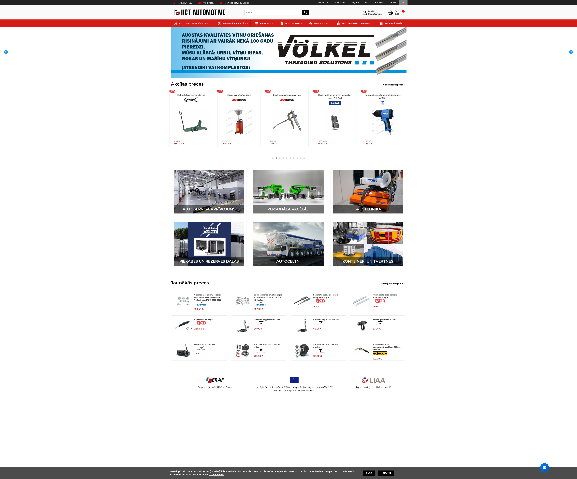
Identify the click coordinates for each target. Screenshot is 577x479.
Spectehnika (290, 23)
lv (403, 2)
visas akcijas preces (394, 85)
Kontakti (379, 2)
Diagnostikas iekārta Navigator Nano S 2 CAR (334, 99)
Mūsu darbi (339, 2)
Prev (5, 52)
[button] (273, 158)
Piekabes (262, 23)
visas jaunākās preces (393, 283)
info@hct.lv (208, 3)
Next (571, 52)
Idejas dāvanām (391, 23)
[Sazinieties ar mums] (544, 467)
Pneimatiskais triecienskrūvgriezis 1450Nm (382, 99)
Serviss (392, 2)
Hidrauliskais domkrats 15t (191, 97)
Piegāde (355, 2)
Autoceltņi (318, 23)
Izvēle (369, 473)
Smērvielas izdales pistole (287, 97)
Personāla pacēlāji (232, 23)
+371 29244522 (184, 3)
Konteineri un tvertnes (353, 23)
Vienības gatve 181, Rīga (237, 3)
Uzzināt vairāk (216, 474)
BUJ (367, 2)
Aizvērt (386, 473)
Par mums (322, 2)
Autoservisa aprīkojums (191, 23)
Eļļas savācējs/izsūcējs (239, 97)
